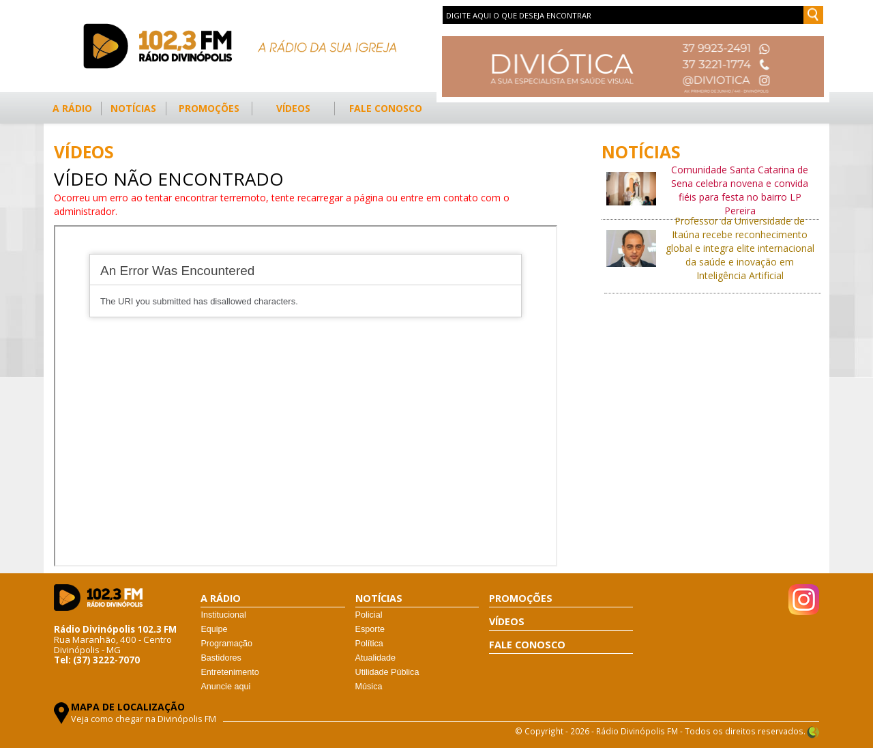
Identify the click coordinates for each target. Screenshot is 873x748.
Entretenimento (229, 672)
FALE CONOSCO (385, 108)
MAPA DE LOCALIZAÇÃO (128, 706)
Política (369, 643)
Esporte (370, 629)
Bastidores (221, 658)
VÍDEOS (293, 108)
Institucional (223, 615)
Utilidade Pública (387, 672)
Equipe (214, 629)
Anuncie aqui (225, 686)
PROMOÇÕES (209, 108)
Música (369, 686)
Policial (369, 615)
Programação (226, 643)
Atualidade (375, 658)
